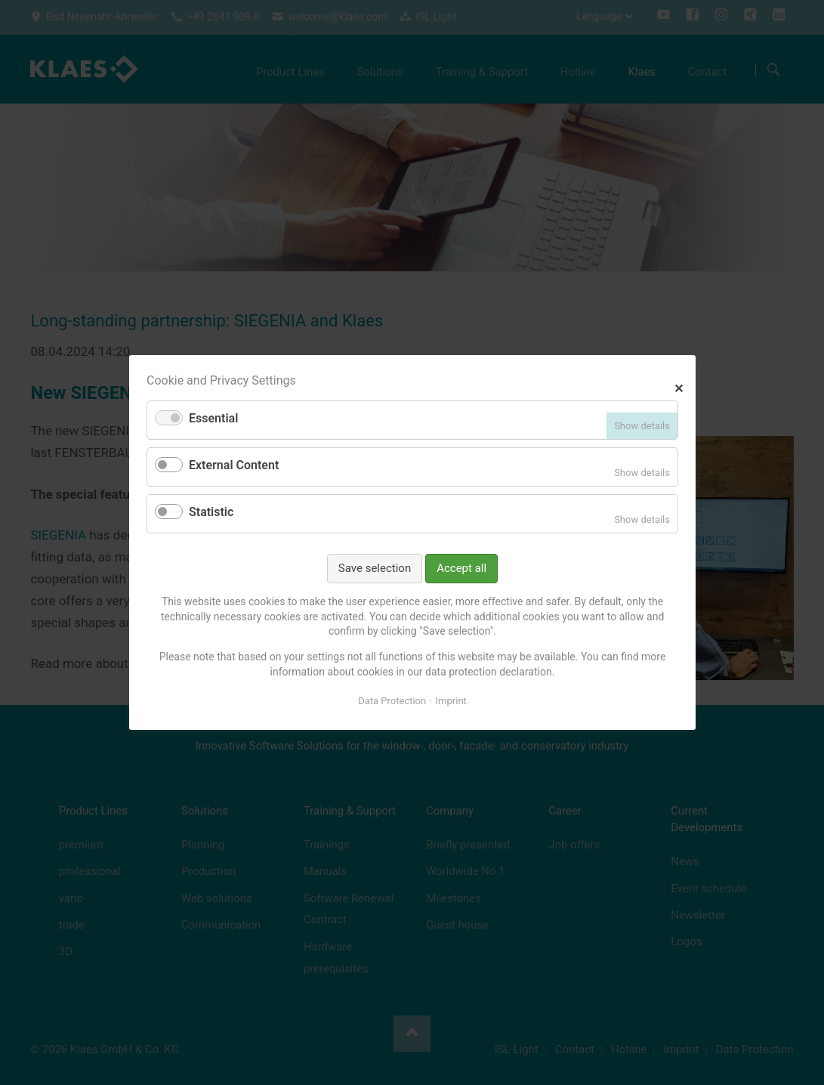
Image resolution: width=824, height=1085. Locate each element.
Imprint (450, 700)
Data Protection (392, 700)
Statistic (211, 512)
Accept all (461, 568)
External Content (234, 465)
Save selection (374, 568)
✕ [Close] (679, 386)
